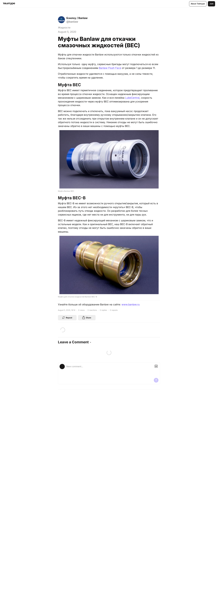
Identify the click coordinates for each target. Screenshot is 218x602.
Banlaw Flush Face (110, 68)
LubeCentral (132, 97)
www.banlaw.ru (131, 304)
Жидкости (64, 27)
